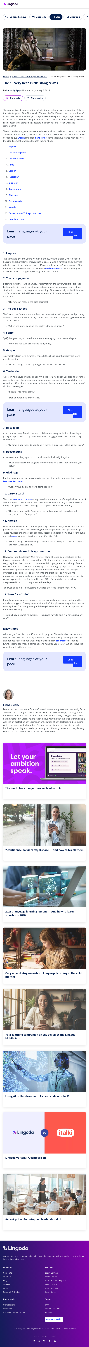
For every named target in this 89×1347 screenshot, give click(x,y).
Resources (7, 1309)
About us (7, 1277)
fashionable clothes (13, 481)
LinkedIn (51, 731)
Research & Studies (11, 1292)
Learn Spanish (51, 1288)
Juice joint (13, 182)
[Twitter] (39, 1341)
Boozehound (14, 189)
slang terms (41, 137)
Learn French (51, 1284)
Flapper (12, 146)
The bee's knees (16, 158)
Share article (35, 98)
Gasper (12, 170)
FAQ (47, 1305)
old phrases (62, 640)
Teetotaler (13, 176)
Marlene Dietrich (53, 268)
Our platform (9, 1305)
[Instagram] (55, 1341)
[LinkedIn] (34, 1341)
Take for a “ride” (16, 219)
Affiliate (48, 1313)
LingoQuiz (73, 16)
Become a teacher (54, 1319)
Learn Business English (55, 1281)
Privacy (44, 1336)
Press (5, 1288)
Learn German (51, 1273)
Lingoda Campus (15, 16)
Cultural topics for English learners (29, 77)
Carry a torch (15, 201)
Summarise (13, 98)
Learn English (51, 1277)
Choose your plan (75, 233)
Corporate (7, 1273)
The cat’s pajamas (17, 152)
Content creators (52, 1309)
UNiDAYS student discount (15, 1313)
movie (14, 536)
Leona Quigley (13, 90)
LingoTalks (39, 16)
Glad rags (13, 195)
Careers (6, 1284)
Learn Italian (50, 1292)
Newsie (12, 207)
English (21, 137)
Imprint (36, 1336)
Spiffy (11, 164)
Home (6, 77)
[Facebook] (50, 1341)
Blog (56, 16)
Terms (53, 1336)
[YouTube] (44, 1341)
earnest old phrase (22, 499)
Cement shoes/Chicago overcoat (24, 213)
